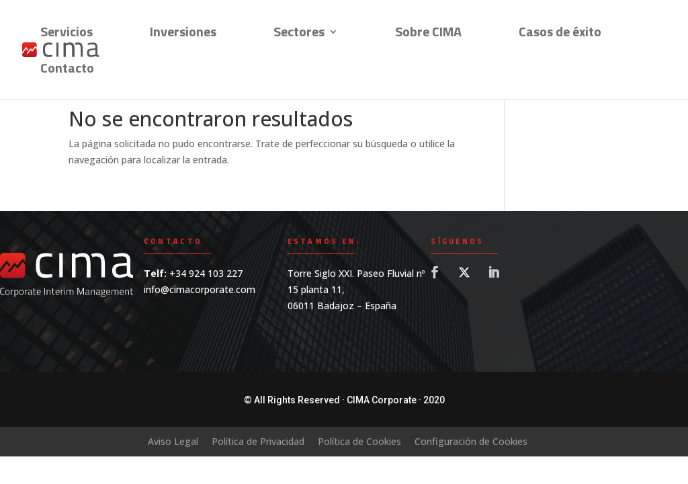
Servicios (66, 34)
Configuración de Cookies (471, 441)
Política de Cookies (359, 441)
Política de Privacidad (258, 441)
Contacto (67, 70)
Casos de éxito (560, 34)
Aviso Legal (173, 441)
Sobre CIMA (428, 34)
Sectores (299, 34)
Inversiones (183, 34)
